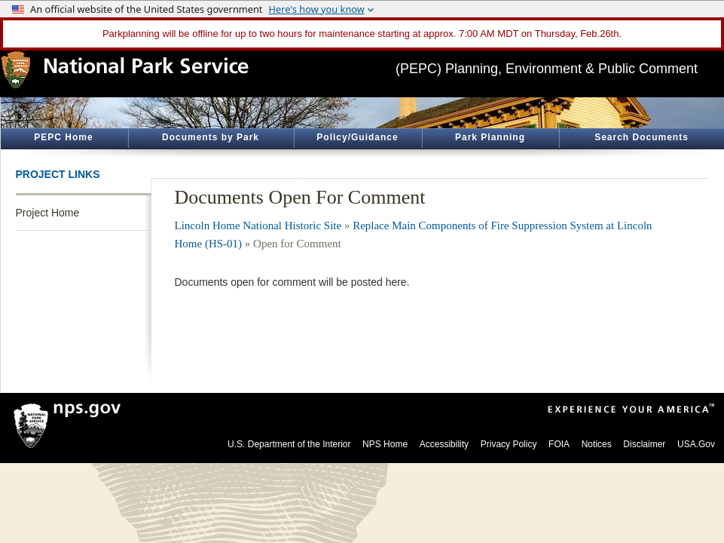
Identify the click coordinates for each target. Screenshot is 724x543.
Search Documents (641, 137)
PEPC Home (63, 137)
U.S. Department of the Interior (289, 444)
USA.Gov (696, 444)
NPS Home (385, 444)
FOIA (559, 444)
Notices (597, 444)
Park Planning (490, 137)
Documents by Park (210, 137)
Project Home (48, 213)
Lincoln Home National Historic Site (258, 225)
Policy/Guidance (357, 137)
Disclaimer (644, 444)
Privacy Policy (509, 444)
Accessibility (444, 444)
